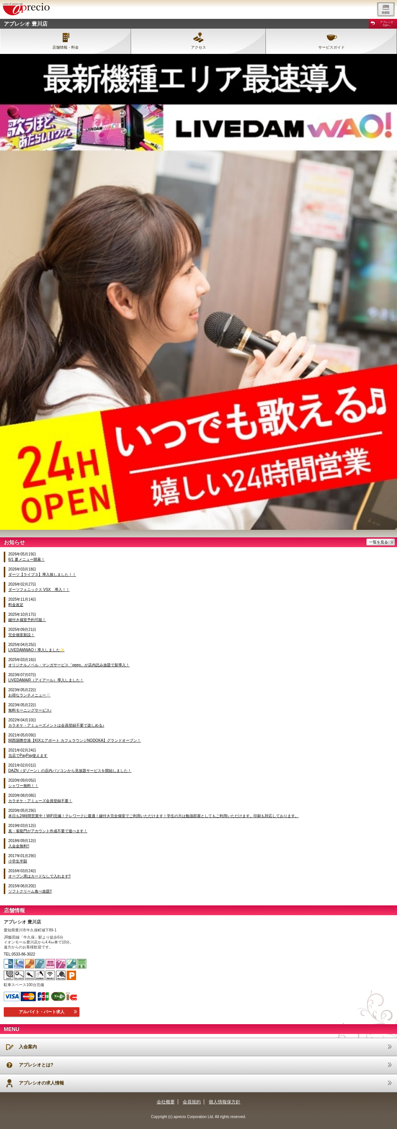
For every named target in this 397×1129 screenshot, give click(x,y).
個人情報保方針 (224, 1101)
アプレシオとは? (36, 1065)
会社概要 (166, 1101)
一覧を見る (378, 542)
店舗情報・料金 (65, 47)
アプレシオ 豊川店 (25, 24)
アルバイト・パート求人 (41, 1011)
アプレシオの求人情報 (41, 1083)
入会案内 (28, 1046)
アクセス (198, 47)
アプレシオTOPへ (386, 24)
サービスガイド (331, 47)
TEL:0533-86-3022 (19, 954)
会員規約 (192, 1101)
